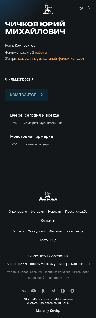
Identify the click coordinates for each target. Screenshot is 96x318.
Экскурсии (36, 231)
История (37, 211)
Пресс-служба (76, 211)
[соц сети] (24, 291)
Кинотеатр (75, 231)
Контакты (48, 220)
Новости (54, 211)
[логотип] (48, 8)
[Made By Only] (48, 311)
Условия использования (24, 272)
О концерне (18, 211)
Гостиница (48, 240)
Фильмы (55, 231)
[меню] (10, 8)
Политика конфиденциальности (66, 272)
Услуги (18, 231)
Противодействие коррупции (48, 278)
